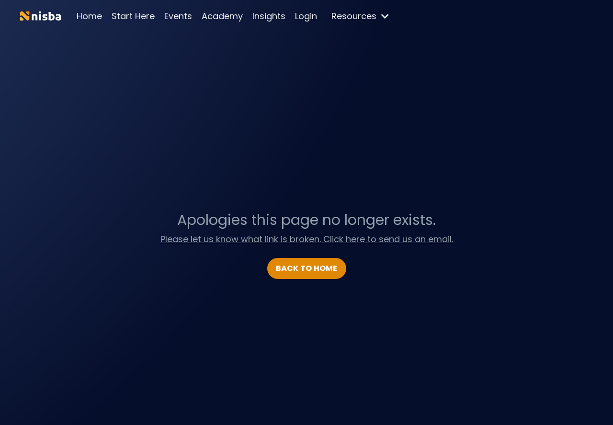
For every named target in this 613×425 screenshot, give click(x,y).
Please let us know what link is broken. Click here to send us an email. (306, 239)
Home (89, 16)
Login (306, 16)
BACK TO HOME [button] (307, 268)
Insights (268, 16)
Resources (360, 16)
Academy (222, 16)
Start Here (133, 16)
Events (178, 16)
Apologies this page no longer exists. (306, 220)
